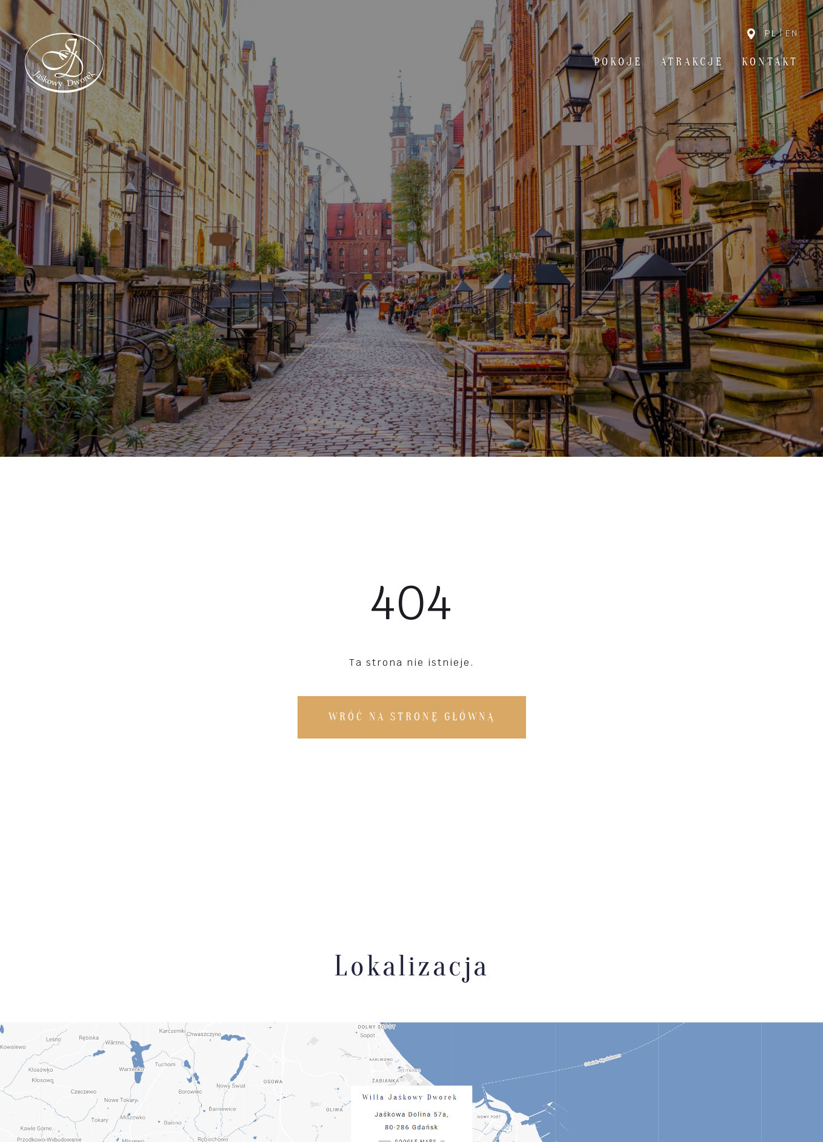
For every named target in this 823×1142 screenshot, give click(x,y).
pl (771, 33)
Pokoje (618, 62)
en (791, 33)
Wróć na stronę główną (411, 717)
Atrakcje (692, 62)
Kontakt (770, 62)
